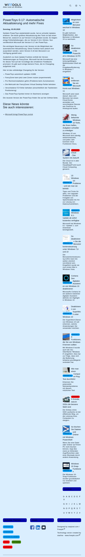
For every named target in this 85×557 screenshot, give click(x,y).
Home (7, 13)
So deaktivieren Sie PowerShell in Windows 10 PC (72, 51)
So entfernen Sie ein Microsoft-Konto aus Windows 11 (72, 84)
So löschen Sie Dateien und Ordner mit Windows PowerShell (72, 433)
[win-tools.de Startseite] (12, 5)
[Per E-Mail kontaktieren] (44, 527)
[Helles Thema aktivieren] (76, 6)
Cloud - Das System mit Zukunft (71, 155)
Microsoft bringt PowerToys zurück (19, 114)
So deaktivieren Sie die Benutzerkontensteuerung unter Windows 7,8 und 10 (72, 244)
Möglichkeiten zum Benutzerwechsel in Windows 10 (72, 25)
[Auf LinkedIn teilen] (38, 527)
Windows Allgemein (11, 537)
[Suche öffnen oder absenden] (70, 5)
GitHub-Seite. (52, 98)
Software (16, 542)
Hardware (8, 547)
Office (6, 542)
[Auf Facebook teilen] (32, 527)
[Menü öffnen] (80, 6)
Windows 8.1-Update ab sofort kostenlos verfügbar (71, 217)
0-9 (64, 498)
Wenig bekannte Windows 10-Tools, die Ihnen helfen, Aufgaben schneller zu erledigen (71, 122)
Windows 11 (8, 527)
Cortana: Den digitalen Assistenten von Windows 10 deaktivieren (71, 282)
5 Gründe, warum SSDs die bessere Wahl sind (71, 403)
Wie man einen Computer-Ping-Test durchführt (71, 374)
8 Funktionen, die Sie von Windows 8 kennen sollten (72, 341)
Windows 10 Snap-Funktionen (76, 467)
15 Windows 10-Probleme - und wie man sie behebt (72, 182)
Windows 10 (8, 532)
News (16, 13)
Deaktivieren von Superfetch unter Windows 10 (72, 311)
